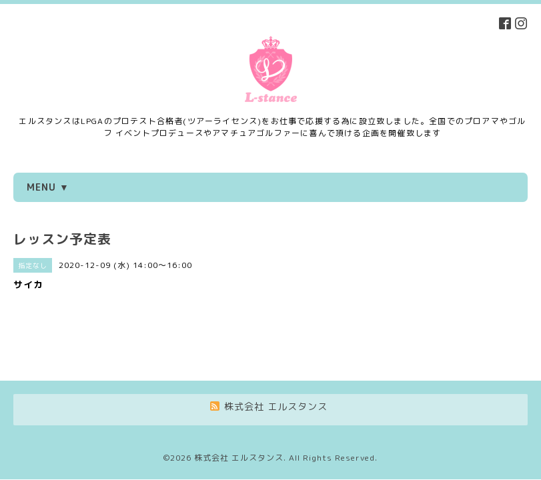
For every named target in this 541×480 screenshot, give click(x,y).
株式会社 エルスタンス (239, 409)
